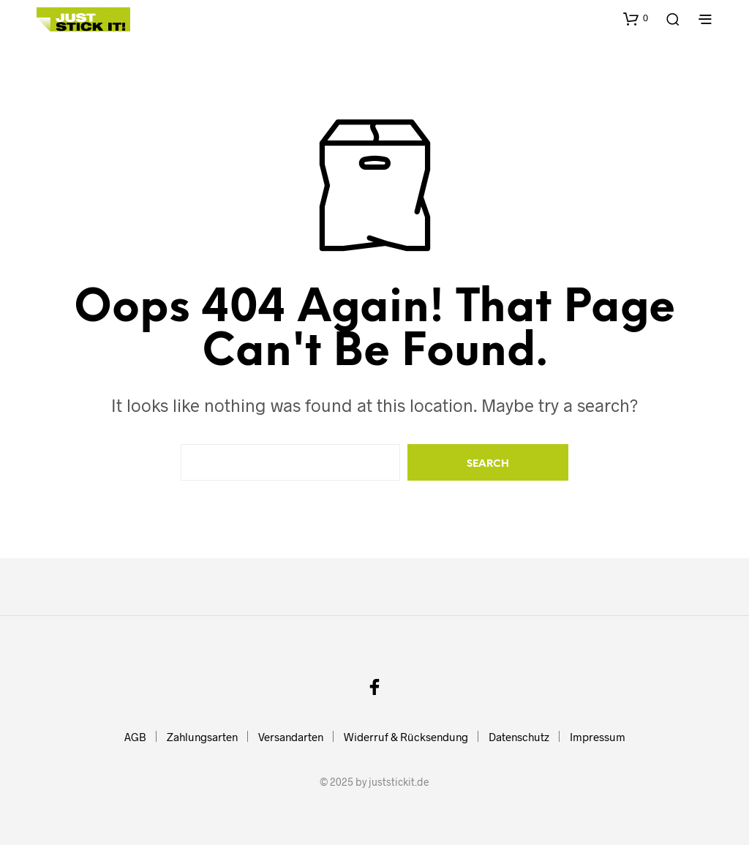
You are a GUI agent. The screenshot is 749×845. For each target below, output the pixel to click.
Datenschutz (519, 736)
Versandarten (290, 736)
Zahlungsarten (202, 736)
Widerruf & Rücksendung (406, 736)
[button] (635, 18)
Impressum (597, 736)
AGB (135, 736)
